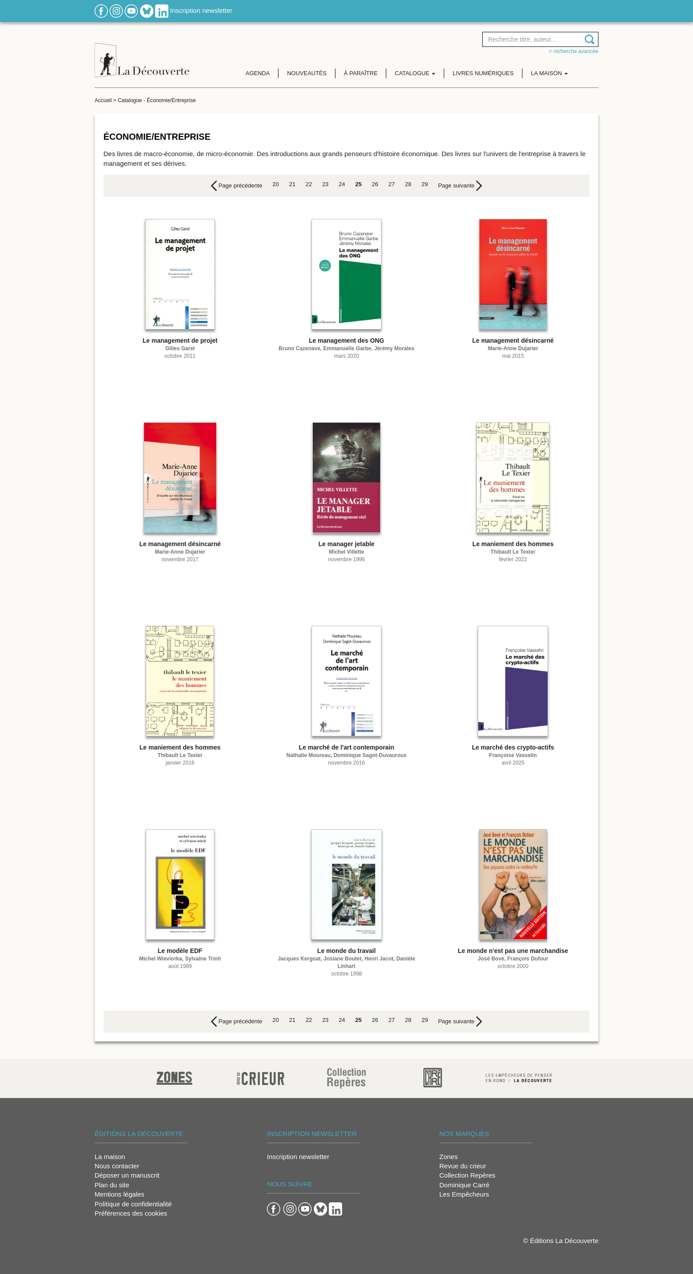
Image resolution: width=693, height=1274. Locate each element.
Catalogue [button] (415, 73)
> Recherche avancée (573, 51)
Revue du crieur (462, 1166)
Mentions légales (120, 1194)
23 (325, 184)
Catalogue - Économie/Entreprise (157, 100)
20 (275, 184)
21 (292, 184)
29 (425, 184)
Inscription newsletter (201, 10)
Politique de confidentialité (133, 1204)
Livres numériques (483, 73)
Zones (448, 1156)
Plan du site (112, 1185)
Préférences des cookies (131, 1213)
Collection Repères (467, 1175)
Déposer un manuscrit (127, 1175)
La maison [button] (549, 73)
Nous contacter (117, 1166)
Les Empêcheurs (464, 1194)
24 (342, 184)
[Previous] (237, 186)
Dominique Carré (464, 1185)
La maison (110, 1156)
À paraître (360, 73)
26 (375, 184)
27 (391, 184)
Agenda (258, 73)
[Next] (460, 186)
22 (308, 184)
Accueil (103, 100)
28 (408, 184)
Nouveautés (307, 73)
